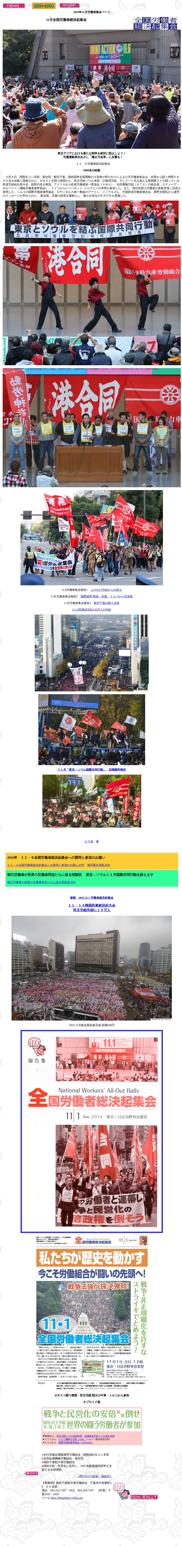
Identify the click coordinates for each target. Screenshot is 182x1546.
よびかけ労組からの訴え (106, 589)
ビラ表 (89, 841)
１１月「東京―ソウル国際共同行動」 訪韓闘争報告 (92, 769)
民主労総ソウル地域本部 (69, 1436)
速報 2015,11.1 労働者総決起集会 (91, 897)
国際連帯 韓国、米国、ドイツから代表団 (107, 596)
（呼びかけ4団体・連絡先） (95, 1476)
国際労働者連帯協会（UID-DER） (76, 1442)
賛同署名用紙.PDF (98, 865)
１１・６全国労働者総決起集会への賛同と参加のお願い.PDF (45, 865)
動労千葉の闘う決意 (106, 603)
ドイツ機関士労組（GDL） (73, 1439)
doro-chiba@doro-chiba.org (67, 1497)
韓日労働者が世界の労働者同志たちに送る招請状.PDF (41, 882)
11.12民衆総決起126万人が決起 (91, 609)
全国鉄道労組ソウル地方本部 (99, 1436)
